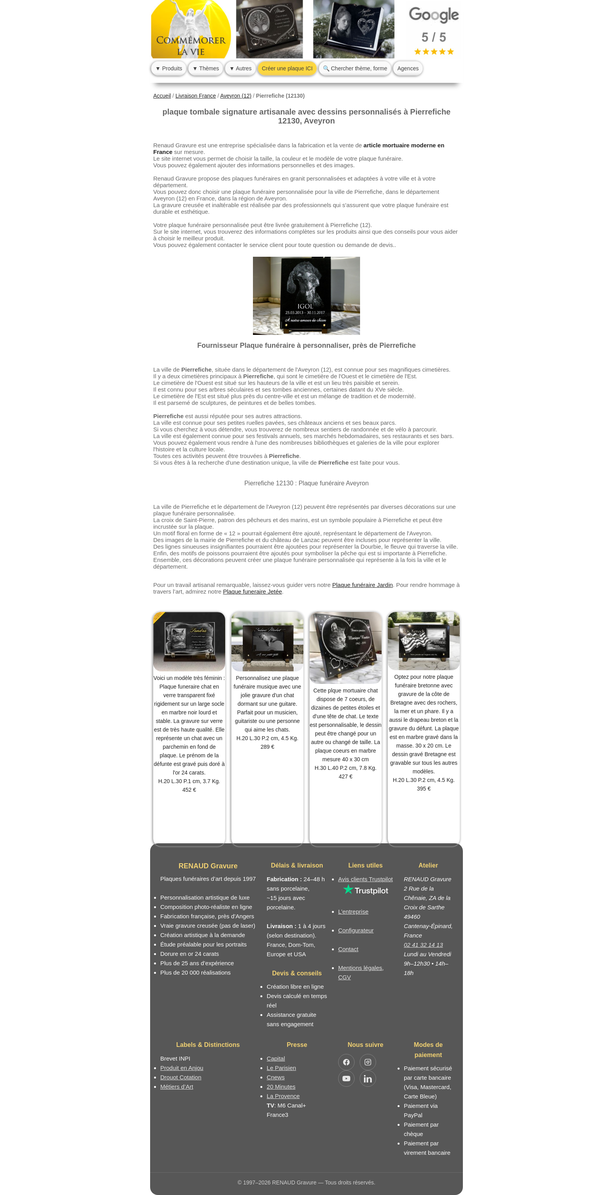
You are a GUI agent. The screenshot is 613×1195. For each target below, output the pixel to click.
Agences (407, 68)
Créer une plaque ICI (287, 68)
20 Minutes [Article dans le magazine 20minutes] (281, 1086)
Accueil (162, 96)
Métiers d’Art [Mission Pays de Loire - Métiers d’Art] (176, 1086)
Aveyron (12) (235, 96)
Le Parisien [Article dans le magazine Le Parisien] (281, 1067)
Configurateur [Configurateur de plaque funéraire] (356, 930)
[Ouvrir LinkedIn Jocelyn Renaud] (368, 1078)
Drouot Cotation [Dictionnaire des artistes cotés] (180, 1077)
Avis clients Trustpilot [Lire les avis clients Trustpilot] (365, 879)
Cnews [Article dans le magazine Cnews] (276, 1077)
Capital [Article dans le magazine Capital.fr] (276, 1058)
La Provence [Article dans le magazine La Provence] (283, 1096)
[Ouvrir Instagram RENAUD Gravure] (368, 1062)
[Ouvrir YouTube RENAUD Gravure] (346, 1078)
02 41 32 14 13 (423, 944)
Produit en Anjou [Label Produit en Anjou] (181, 1067)
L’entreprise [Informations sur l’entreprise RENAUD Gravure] (353, 911)
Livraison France (196, 96)
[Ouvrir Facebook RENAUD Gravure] (346, 1062)
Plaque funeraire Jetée (252, 591)
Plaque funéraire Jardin (362, 584)
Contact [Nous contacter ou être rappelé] (348, 949)
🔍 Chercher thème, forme (355, 68)
